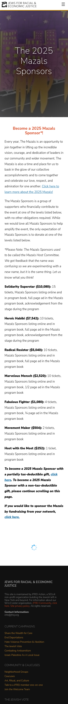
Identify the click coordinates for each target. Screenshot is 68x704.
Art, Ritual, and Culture (17, 680)
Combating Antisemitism (18, 650)
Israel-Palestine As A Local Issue (22, 655)
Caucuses (10, 676)
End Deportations (14, 637)
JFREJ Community (42, 603)
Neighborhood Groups (16, 672)
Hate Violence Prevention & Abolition (24, 642)
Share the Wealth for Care (18, 633)
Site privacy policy (19, 606)
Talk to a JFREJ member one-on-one (24, 685)
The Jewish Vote (13, 646)
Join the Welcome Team (17, 689)
